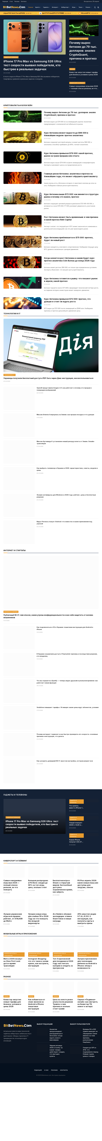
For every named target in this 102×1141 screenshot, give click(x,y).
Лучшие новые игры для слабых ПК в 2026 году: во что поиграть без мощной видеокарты (38, 977)
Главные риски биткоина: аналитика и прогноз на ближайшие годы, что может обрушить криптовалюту (69, 195)
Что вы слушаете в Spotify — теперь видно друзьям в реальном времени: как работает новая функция (67, 741)
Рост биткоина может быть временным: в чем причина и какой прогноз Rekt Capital (68, 247)
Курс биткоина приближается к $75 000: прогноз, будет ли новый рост (70, 273)
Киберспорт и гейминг (77, 83)
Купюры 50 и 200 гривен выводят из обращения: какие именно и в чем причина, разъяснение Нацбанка (90, 1094)
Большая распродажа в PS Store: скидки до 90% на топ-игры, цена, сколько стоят (38, 942)
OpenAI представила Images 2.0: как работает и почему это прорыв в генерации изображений (64, 448)
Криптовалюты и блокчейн (79, 38)
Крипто (37, 7)
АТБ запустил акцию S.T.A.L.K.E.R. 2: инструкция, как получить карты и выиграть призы (86, 977)
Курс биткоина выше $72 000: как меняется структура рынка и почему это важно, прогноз (68, 220)
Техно (80, 7)
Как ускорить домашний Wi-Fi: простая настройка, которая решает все (65, 820)
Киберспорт (65, 7)
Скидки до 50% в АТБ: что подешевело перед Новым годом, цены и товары (90, 1110)
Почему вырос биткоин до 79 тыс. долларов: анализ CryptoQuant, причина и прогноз (83, 50)
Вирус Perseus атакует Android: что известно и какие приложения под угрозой (64, 581)
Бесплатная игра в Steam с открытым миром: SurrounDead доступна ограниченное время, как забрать (63, 945)
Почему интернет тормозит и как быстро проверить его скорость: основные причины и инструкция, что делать (67, 794)
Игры (73, 7)
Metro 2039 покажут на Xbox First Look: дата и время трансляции (12, 1021)
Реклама (16, 1)
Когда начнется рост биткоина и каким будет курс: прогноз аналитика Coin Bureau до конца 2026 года (71, 300)
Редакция (5, 1)
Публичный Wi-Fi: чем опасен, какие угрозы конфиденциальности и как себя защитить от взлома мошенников (48, 675)
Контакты (23, 1)
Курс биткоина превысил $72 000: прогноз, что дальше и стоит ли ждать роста (69, 353)
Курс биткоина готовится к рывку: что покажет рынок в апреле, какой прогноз (69, 326)
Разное (88, 7)
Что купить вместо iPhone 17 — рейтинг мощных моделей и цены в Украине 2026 (76, 865)
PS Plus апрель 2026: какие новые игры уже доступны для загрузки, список (87, 942)
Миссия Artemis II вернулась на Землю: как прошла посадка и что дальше (65, 473)
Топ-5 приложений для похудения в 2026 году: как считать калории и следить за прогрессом (63, 1022)
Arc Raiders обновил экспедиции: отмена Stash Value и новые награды (62, 976)
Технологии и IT (9, 433)
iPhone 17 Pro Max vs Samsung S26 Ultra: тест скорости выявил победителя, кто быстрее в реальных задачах (32, 65)
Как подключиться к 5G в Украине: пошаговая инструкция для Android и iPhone (65, 687)
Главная (30, 7)
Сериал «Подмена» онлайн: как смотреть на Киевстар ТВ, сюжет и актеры (87, 1061)
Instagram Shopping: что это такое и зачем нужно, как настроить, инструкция (38, 1021)
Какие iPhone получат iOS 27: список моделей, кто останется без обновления (76, 899)
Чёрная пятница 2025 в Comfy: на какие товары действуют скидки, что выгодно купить (57, 1109)
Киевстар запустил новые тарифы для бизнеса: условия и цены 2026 (83, 73)
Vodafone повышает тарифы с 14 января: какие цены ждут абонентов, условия (68, 766)
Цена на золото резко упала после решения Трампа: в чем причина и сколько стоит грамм (63, 1063)
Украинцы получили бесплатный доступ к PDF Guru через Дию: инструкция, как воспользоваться (48, 437)
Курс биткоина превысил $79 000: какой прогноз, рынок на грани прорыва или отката (70, 167)
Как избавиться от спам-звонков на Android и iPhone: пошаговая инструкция (36, 1063)
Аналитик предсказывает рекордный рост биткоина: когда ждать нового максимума (56, 1093)
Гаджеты (46, 7)
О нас (11, 1)
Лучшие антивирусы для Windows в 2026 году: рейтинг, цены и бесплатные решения (66, 555)
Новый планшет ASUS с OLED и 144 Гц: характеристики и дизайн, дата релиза (76, 882)
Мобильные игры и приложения (10, 1013)
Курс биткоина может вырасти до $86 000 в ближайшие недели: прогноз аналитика (67, 140)
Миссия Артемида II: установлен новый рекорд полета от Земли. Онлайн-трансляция (66, 501)
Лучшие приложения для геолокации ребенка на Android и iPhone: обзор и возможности (87, 1022)
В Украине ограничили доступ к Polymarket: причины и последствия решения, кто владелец (67, 714)
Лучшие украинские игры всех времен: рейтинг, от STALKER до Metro (13, 976)
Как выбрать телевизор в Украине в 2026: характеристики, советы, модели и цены (67, 528)
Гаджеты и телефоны (11, 57)
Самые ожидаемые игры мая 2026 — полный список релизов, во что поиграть (83, 87)
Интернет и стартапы (11, 670)
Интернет (55, 7)
